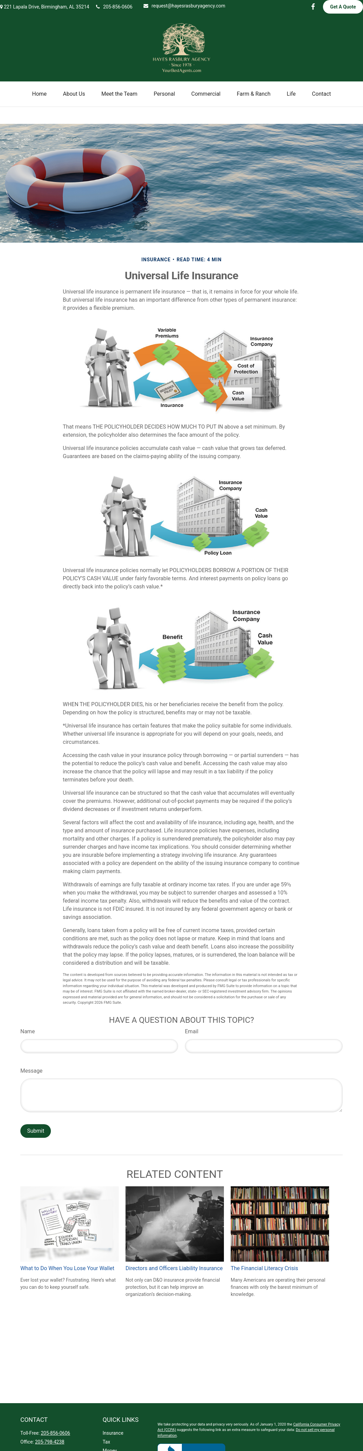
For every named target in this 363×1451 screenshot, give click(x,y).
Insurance (113, 1433)
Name (27, 1031)
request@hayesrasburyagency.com (184, 5)
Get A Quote (343, 7)
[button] (39, 94)
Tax (106, 1442)
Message (31, 1071)
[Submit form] (35, 1131)
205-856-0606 (114, 7)
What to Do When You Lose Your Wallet (67, 1268)
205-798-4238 (49, 1442)
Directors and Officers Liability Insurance (174, 1268)
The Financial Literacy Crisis (264, 1268)
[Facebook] (313, 7)
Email (191, 1031)
